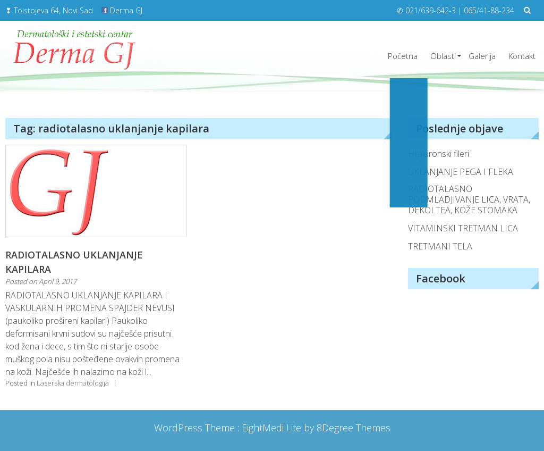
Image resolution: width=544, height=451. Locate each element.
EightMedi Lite (273, 427)
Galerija (482, 56)
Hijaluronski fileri (438, 153)
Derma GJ (121, 10)
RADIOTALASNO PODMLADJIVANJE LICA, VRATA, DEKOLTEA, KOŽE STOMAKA (469, 199)
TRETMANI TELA (440, 246)
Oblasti (443, 56)
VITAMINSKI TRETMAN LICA (463, 228)
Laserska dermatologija (73, 383)
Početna (403, 56)
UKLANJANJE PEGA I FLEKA (460, 171)
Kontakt (522, 56)
